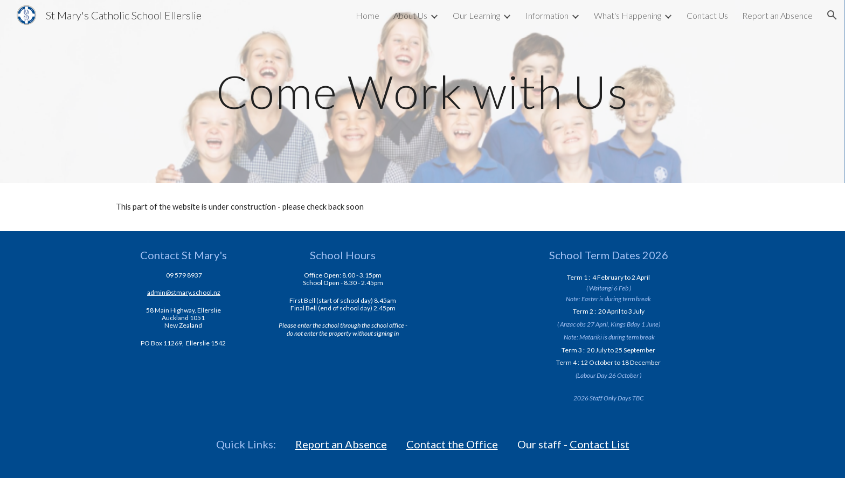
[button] (832, 15)
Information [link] (547, 15)
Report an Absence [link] (777, 15)
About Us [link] (410, 15)
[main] (422, 91)
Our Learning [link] (476, 15)
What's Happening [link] (627, 15)
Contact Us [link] (707, 15)
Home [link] (367, 15)
